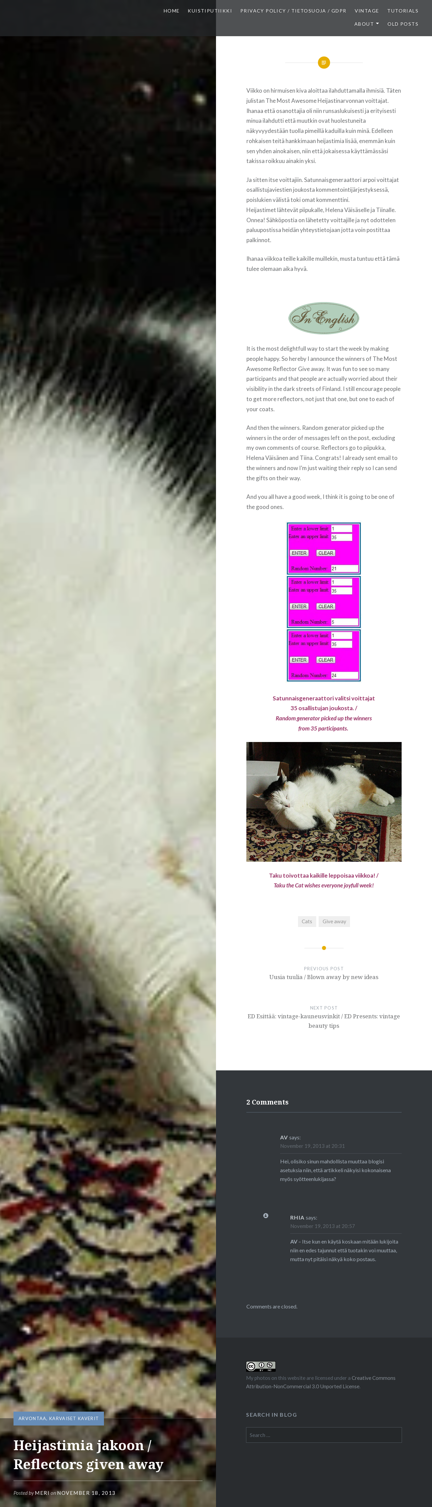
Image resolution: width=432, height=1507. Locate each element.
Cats (307, 921)
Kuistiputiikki (210, 11)
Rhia (297, 1217)
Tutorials (402, 11)
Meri (42, 1493)
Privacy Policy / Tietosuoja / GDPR (293, 11)
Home (172, 11)
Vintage (367, 11)
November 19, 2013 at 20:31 (312, 1146)
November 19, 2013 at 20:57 (322, 1226)
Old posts (402, 24)
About (364, 24)
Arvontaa (32, 1418)
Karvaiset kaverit (74, 1418)
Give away (334, 921)
